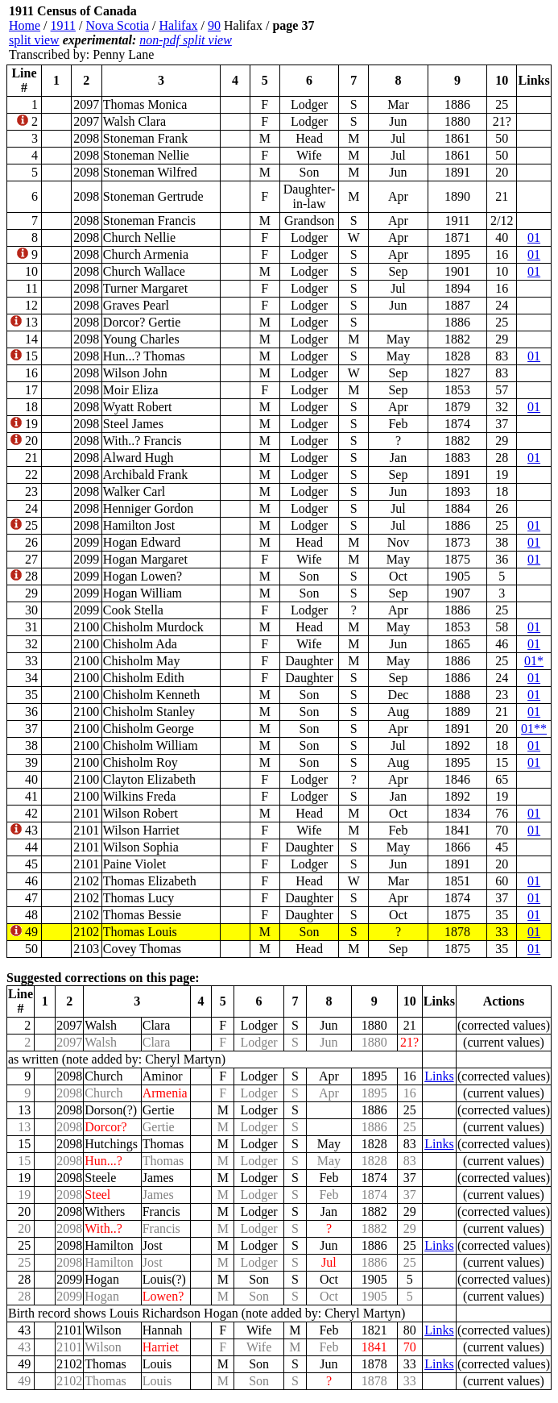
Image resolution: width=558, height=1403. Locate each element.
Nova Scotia (117, 25)
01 (533, 237)
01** (534, 728)
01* (534, 661)
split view (34, 40)
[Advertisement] (455, 33)
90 (214, 25)
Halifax (178, 25)
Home (24, 25)
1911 (63, 25)
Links (438, 1076)
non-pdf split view (185, 40)
